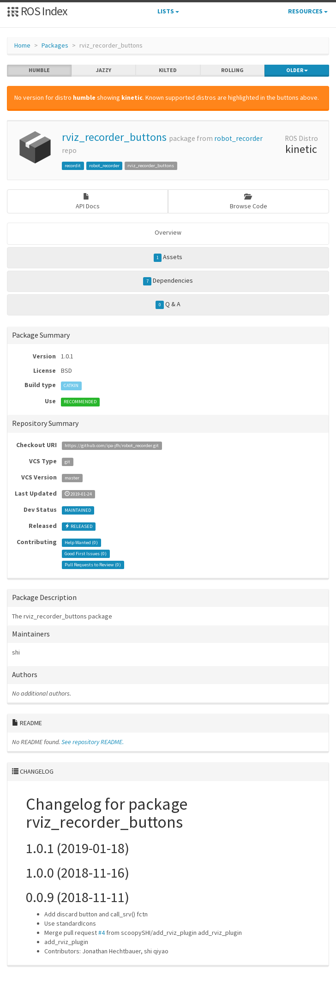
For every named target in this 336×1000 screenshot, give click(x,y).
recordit (73, 166)
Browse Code (248, 201)
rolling (232, 70)
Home (22, 45)
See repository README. (92, 742)
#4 (101, 932)
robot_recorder (238, 138)
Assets (168, 257)
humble (39, 70)
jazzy (103, 70)
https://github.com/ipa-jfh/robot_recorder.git (112, 445)
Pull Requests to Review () (93, 565)
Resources (308, 11)
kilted (168, 70)
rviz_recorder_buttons (114, 137)
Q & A (168, 304)
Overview (168, 232)
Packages (55, 45)
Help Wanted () (81, 542)
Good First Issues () (86, 554)
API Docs (88, 201)
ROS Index (37, 10)
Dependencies (168, 280)
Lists (168, 11)
